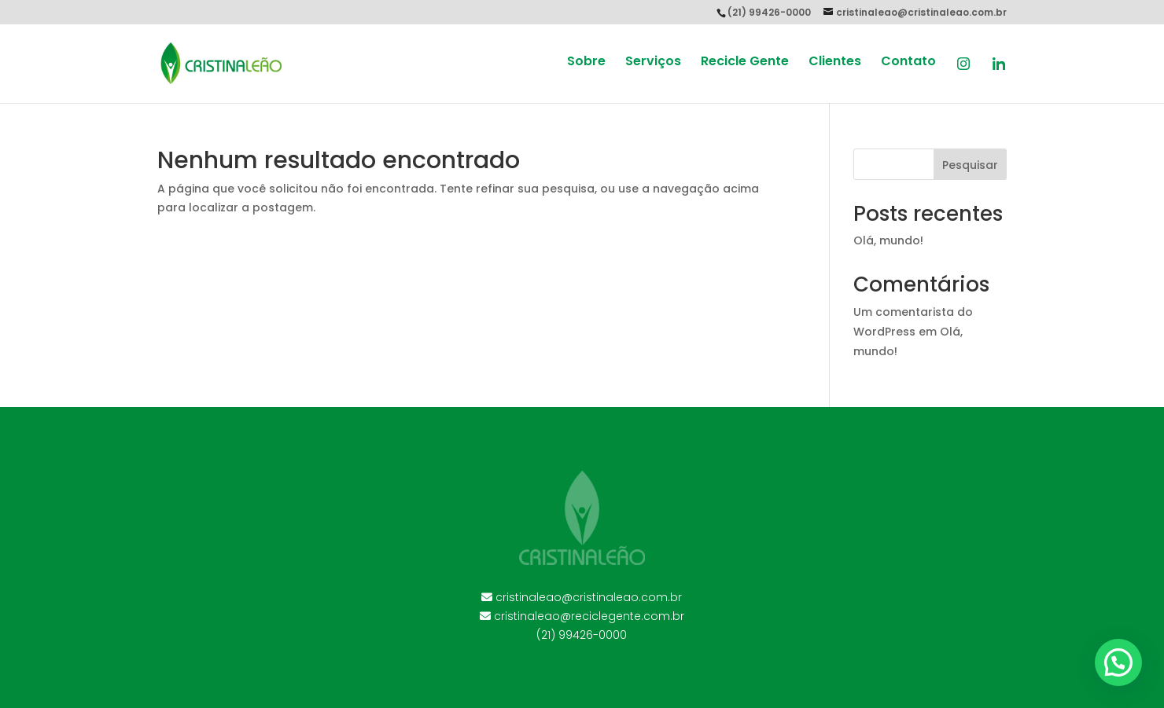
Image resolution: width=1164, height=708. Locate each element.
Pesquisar (970, 165)
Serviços (653, 63)
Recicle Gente (745, 63)
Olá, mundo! (888, 240)
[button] (1118, 662)
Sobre (586, 63)
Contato (908, 63)
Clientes (835, 63)
